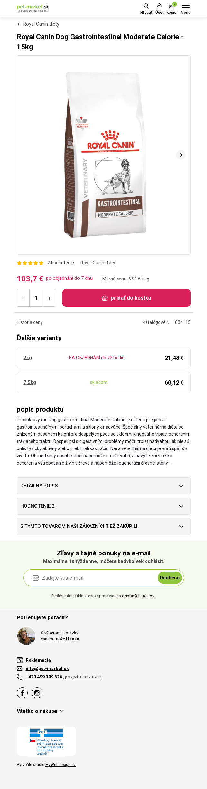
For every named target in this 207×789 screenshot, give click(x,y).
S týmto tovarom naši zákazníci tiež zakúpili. (79, 526)
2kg (28, 357)
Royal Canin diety (41, 24)
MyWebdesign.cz (60, 764)
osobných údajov (138, 595)
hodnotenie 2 (37, 506)
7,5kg (30, 382)
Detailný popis (39, 486)
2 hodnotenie (60, 262)
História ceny (30, 322)
